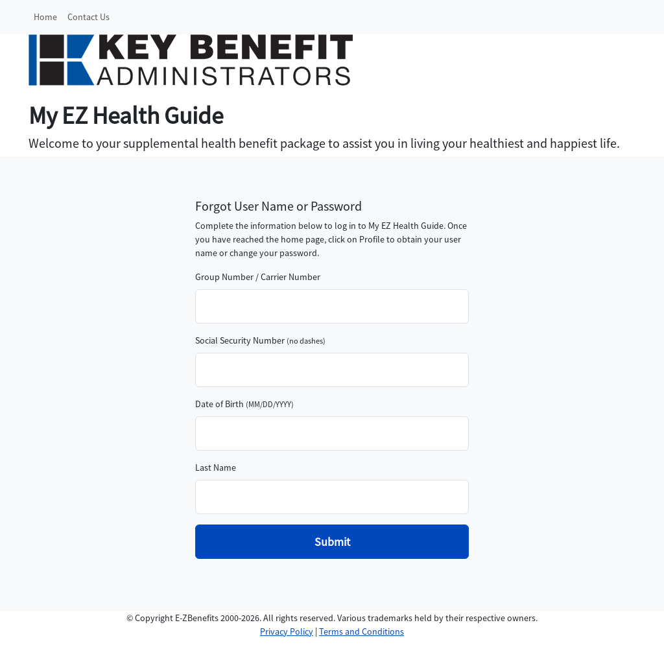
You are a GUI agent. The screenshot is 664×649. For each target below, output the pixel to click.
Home (45, 17)
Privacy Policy (286, 631)
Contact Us (88, 17)
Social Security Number (240, 340)
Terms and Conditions (361, 631)
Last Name (215, 467)
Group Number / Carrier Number (257, 277)
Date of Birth (219, 404)
